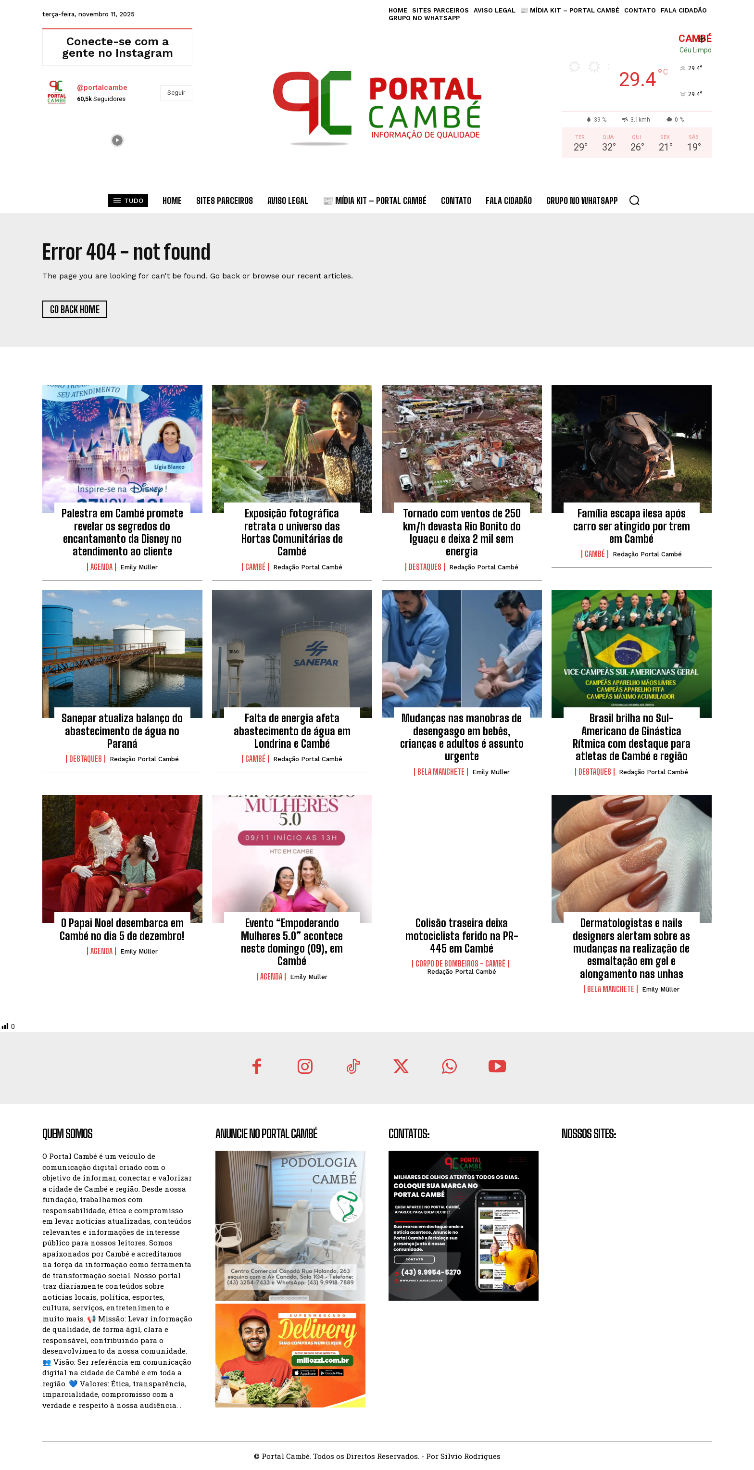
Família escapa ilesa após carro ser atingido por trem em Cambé (631, 526)
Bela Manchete (441, 772)
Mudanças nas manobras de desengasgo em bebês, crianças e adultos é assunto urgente (462, 737)
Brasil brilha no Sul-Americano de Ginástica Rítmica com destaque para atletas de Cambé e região (632, 737)
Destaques (425, 567)
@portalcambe (102, 87)
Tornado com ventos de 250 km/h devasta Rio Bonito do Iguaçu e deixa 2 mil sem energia (462, 532)
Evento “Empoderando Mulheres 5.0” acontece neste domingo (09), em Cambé (292, 942)
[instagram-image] (66, 139)
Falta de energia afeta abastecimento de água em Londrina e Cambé (292, 731)
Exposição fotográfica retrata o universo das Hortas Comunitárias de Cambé (292, 532)
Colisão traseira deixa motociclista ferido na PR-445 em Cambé (461, 936)
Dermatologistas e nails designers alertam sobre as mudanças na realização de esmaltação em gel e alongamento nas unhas (631, 948)
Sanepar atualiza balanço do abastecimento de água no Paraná (122, 731)
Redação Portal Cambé (307, 567)
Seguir (176, 92)
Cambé (255, 567)
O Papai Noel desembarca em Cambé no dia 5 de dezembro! (122, 929)
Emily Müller (139, 567)
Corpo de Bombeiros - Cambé (460, 963)
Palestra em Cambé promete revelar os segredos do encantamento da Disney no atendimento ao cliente (122, 532)
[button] (634, 200)
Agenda (101, 567)
